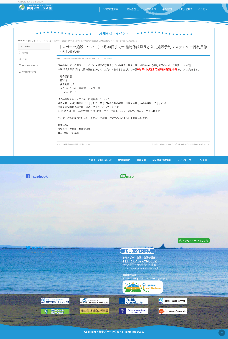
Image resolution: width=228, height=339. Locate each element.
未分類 (109, 58)
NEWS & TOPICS (30, 65)
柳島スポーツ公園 (109, 332)
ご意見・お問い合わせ (100, 160)
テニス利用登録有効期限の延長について (73, 144)
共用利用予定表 (29, 72)
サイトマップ (184, 160)
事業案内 (124, 160)
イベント (26, 59)
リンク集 (202, 160)
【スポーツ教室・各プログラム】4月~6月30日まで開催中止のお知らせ (181, 144)
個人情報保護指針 (161, 160)
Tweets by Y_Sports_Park (38, 252)
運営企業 (141, 160)
